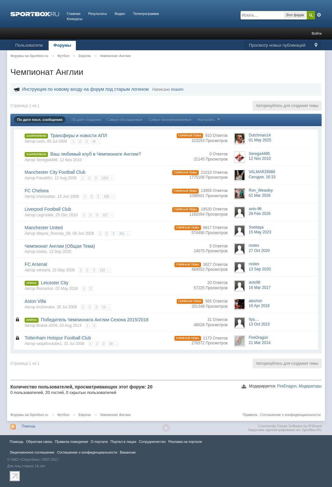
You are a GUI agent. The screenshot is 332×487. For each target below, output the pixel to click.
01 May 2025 (260, 140)
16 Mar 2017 (259, 287)
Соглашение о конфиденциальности (290, 415)
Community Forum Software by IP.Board (290, 426)
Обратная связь (39, 442)
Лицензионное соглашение (32, 452)
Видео (120, 14)
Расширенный (319, 15)
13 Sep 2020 (260, 269)
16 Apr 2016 (259, 305)
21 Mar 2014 (259, 342)
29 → (106, 307)
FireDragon (287, 386)
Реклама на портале (185, 442)
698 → (108, 196)
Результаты (97, 14)
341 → (123, 233)
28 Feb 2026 (259, 213)
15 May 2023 (260, 232)
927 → (107, 215)
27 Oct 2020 (259, 250)
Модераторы (310, 386)
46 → (96, 141)
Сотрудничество (152, 442)
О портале (99, 442)
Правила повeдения (71, 442)
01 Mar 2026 (259, 195)
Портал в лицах (123, 442)
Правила (250, 415)
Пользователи (29, 45)
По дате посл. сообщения (39, 120)
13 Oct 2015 (259, 324)
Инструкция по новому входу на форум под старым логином (85, 89)
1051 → (107, 178)
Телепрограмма (146, 14)
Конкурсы (74, 19)
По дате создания (86, 120)
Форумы (62, 45)
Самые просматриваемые (170, 120)
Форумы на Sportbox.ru (29, 415)
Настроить (209, 120)
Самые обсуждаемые (125, 120)
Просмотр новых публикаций (277, 45)
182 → (104, 270)
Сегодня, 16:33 (262, 177)
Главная (73, 14)
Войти (317, 33)
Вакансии (128, 452)
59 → (113, 344)
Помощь (29, 426)
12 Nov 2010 (260, 158)
